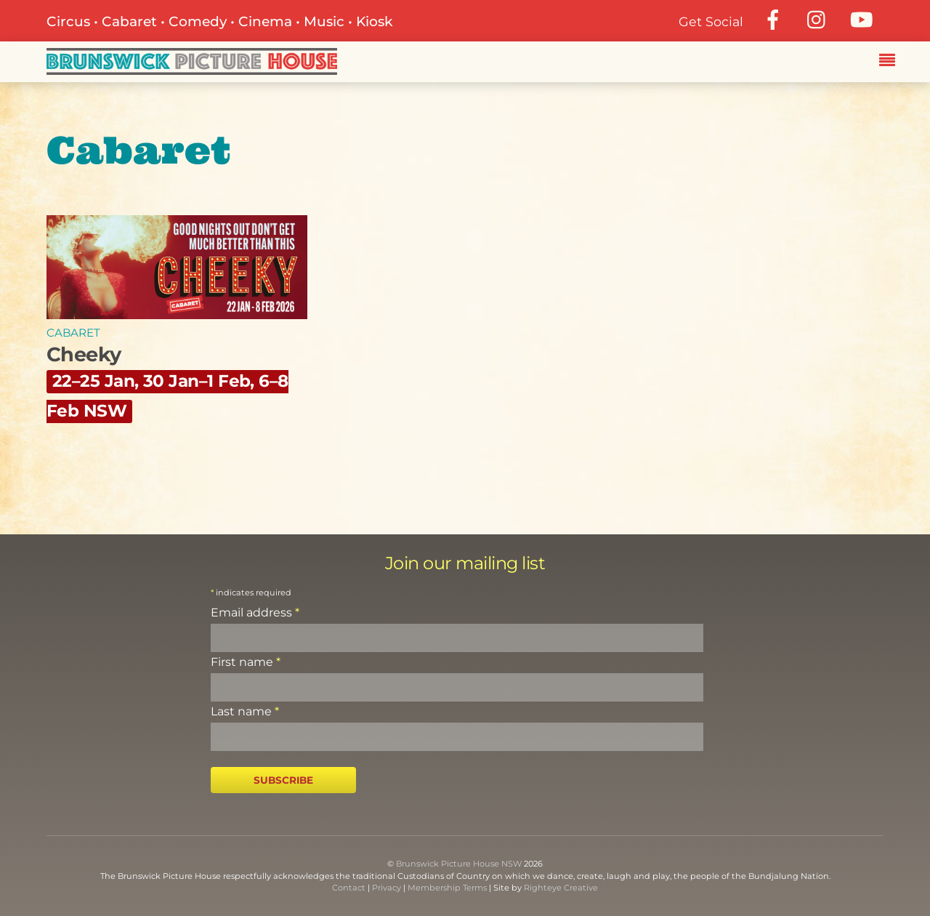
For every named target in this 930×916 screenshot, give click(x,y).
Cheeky (167, 382)
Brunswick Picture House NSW (459, 864)
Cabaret (73, 333)
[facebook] (773, 19)
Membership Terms (447, 888)
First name (245, 662)
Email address (255, 612)
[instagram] (817, 19)
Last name (245, 711)
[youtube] (861, 19)
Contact (348, 888)
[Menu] (890, 61)
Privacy (386, 888)
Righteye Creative (561, 888)
